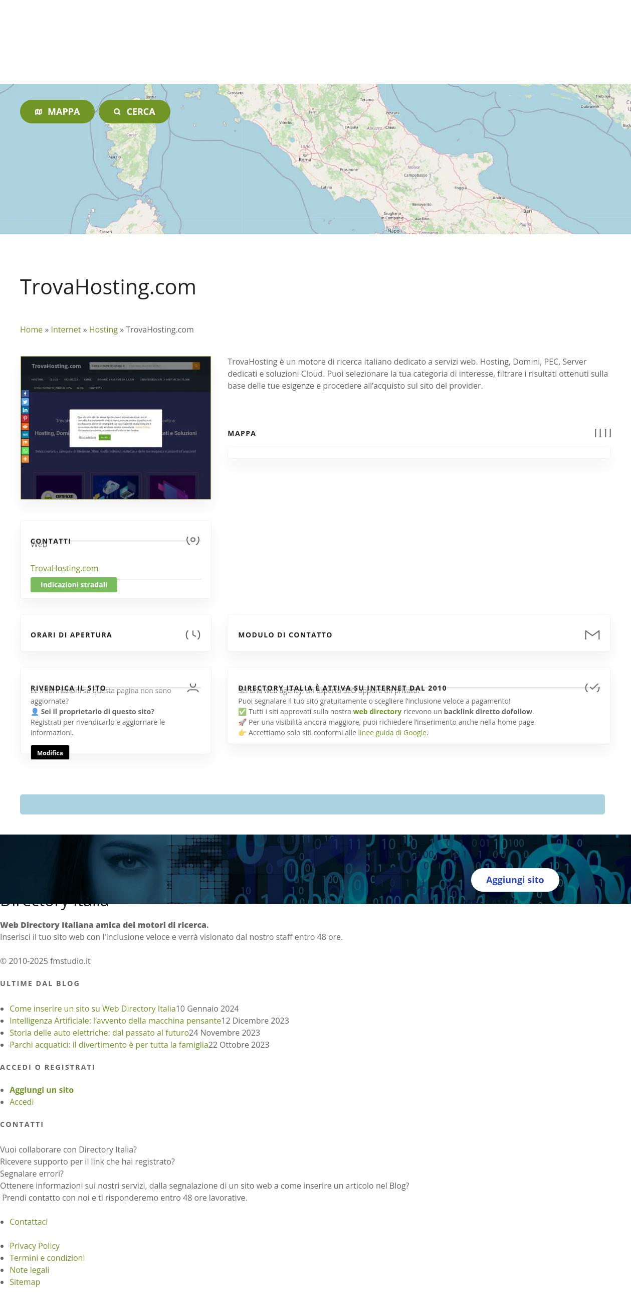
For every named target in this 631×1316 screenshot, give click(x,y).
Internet (66, 329)
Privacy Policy (35, 1245)
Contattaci (29, 1221)
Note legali (29, 1269)
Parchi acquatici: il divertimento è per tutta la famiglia (109, 1044)
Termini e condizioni (47, 1257)
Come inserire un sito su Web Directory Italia (93, 1008)
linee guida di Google (392, 732)
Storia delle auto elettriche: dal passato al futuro (99, 1032)
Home (31, 329)
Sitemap (25, 1281)
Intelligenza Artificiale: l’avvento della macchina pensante (115, 1020)
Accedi (22, 1101)
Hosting (103, 329)
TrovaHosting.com (64, 568)
